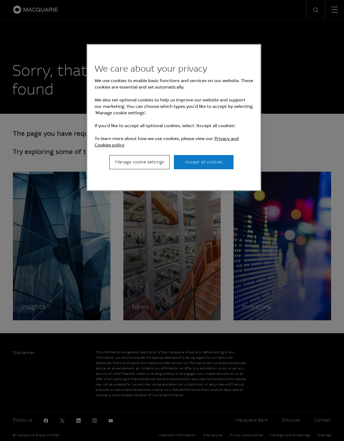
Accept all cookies (204, 162)
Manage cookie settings (139, 162)
